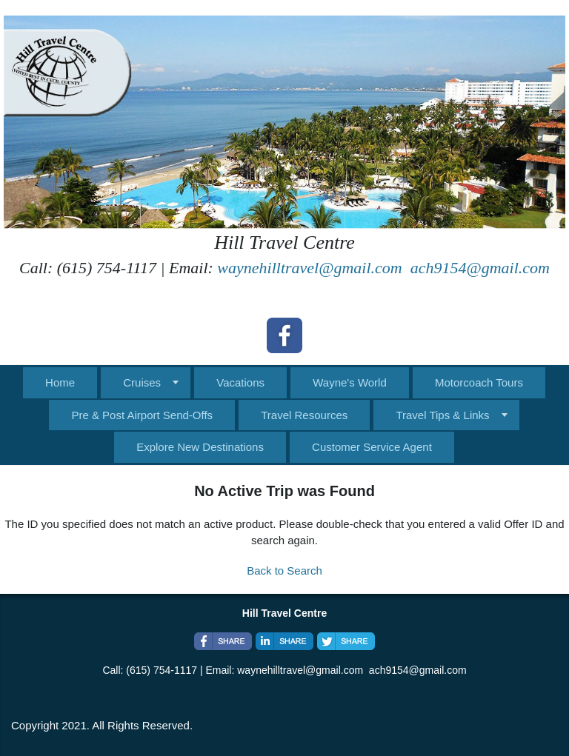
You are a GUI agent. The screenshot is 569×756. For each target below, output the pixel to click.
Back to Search (284, 570)
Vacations (240, 382)
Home (60, 382)
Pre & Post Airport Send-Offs (142, 415)
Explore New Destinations (200, 447)
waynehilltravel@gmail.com (309, 267)
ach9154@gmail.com (480, 267)
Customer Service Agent (372, 447)
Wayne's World (350, 382)
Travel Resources (304, 415)
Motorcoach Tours (479, 382)
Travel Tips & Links (442, 415)
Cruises (142, 382)
